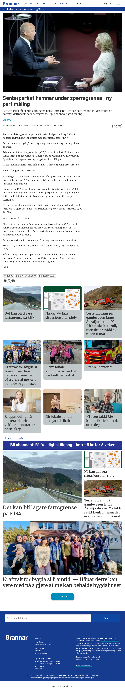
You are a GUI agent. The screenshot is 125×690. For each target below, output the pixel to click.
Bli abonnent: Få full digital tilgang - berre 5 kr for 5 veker (62, 444)
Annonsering (39, 668)
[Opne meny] (118, 3)
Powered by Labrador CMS (62, 686)
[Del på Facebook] (112, 125)
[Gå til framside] (11, 3)
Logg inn (107, 3)
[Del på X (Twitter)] (116, 125)
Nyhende (27, 3)
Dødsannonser (60, 3)
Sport (37, 3)
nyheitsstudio (46, 276)
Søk (106, 618)
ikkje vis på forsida (26, 276)
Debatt (46, 3)
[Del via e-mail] (120, 125)
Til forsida (62, 596)
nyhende (8, 276)
